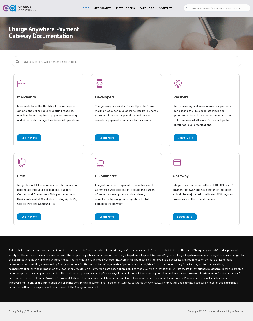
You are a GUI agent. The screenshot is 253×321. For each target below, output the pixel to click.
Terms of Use (34, 311)
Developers (125, 8)
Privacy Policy (16, 311)
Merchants (102, 8)
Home (84, 8)
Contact (165, 8)
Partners (147, 8)
